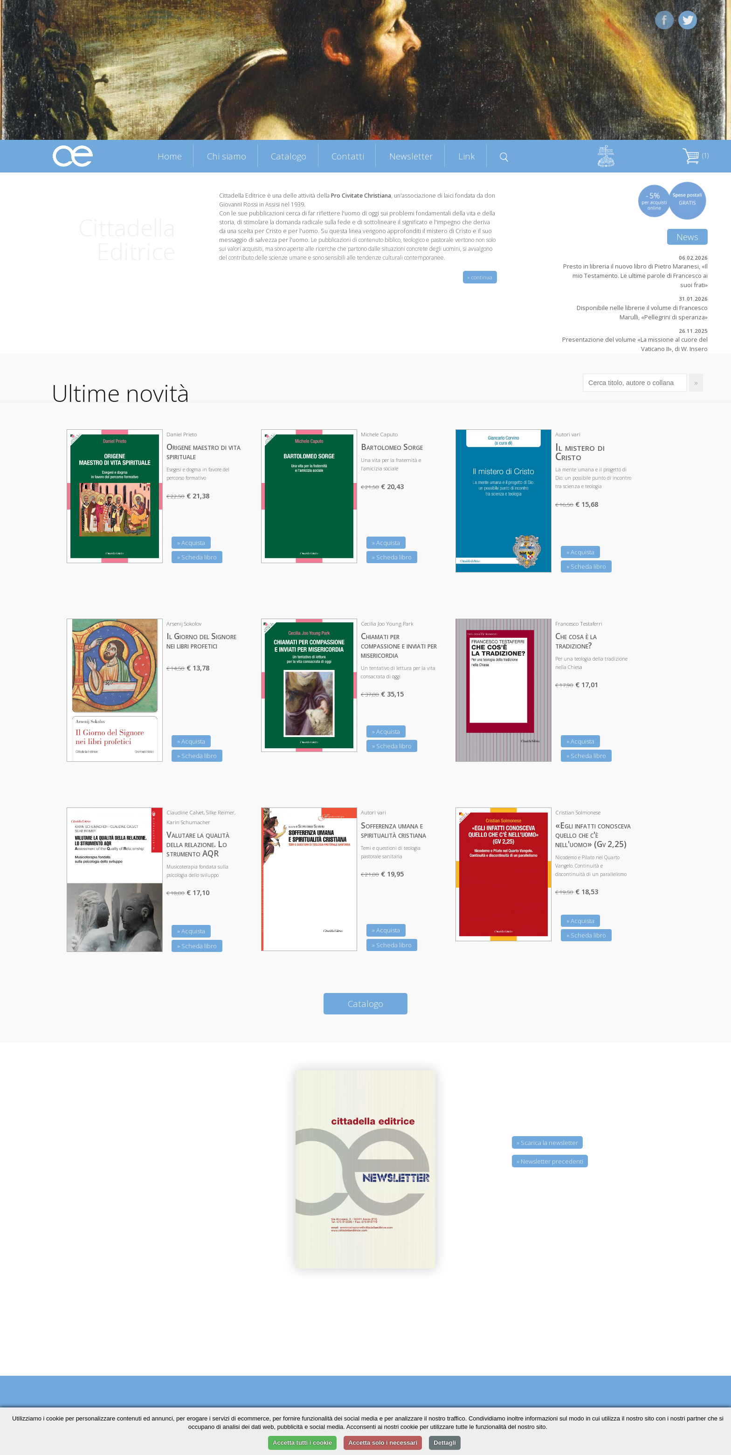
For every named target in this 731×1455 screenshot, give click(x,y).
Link (466, 156)
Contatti (347, 156)
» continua (480, 277)
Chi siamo (226, 156)
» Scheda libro (197, 557)
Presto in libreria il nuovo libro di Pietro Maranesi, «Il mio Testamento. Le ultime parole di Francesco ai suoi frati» (635, 275)
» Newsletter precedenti (550, 1161)
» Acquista (191, 542)
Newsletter (411, 156)
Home (170, 156)
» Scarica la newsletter (547, 1142)
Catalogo (288, 156)
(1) (696, 155)
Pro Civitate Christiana (361, 196)
